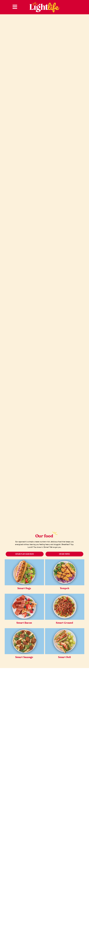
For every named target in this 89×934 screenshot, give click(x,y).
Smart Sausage (24, 657)
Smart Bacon (24, 623)
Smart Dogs (24, 588)
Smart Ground (64, 623)
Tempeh (64, 588)
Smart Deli (64, 657)
